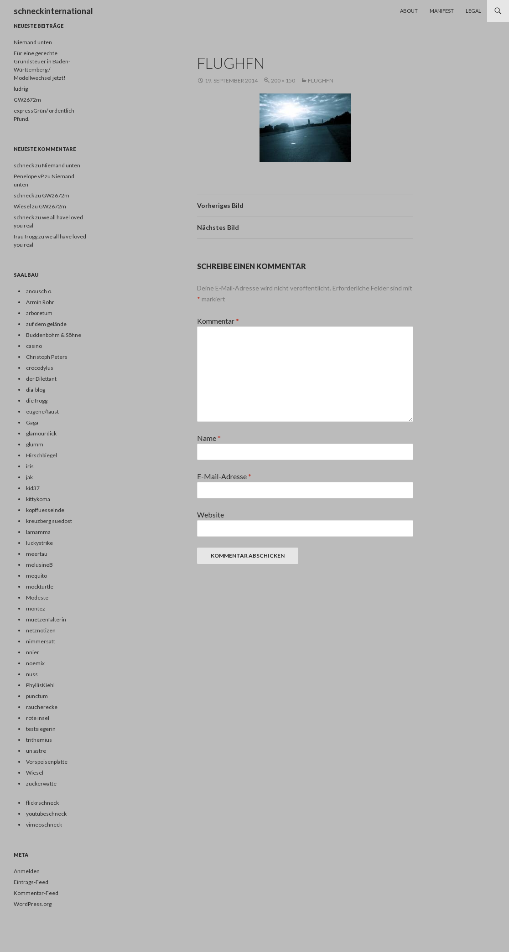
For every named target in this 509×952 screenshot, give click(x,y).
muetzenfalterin (46, 619)
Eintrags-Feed (31, 882)
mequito (36, 575)
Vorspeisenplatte (47, 761)
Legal (473, 11)
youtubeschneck (46, 813)
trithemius (39, 739)
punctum (37, 696)
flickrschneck (42, 802)
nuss (32, 674)
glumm (34, 444)
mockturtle (39, 586)
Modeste (37, 597)
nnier (32, 652)
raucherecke (41, 707)
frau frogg (25, 236)
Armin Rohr (40, 302)
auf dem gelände (46, 324)
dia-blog (35, 389)
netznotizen (41, 630)
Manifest (442, 11)
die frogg (36, 400)
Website (210, 514)
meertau (36, 553)
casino (34, 345)
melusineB (39, 564)
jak (29, 477)
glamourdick (41, 433)
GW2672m (27, 99)
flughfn (320, 80)
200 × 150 (283, 80)
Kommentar (218, 320)
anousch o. (39, 291)
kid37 (33, 488)
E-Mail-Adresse (224, 476)
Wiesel (34, 772)
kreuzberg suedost (49, 520)
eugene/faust (42, 411)
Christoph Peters (47, 356)
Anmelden (27, 871)
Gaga (32, 422)
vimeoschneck (44, 824)
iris (30, 466)
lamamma (38, 531)
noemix (35, 663)
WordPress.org (33, 903)
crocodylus (39, 367)
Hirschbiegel (41, 455)
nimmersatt (40, 641)
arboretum (39, 313)
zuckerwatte (41, 783)
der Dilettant (41, 378)
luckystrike (39, 542)
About (409, 11)
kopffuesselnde (45, 510)
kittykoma (38, 499)
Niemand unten (33, 42)
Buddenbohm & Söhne (53, 334)
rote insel (37, 717)
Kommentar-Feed (36, 893)
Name (209, 438)
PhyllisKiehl (40, 685)
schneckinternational (53, 11)
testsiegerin (41, 728)
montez (35, 608)
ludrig (21, 88)
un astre (36, 750)
